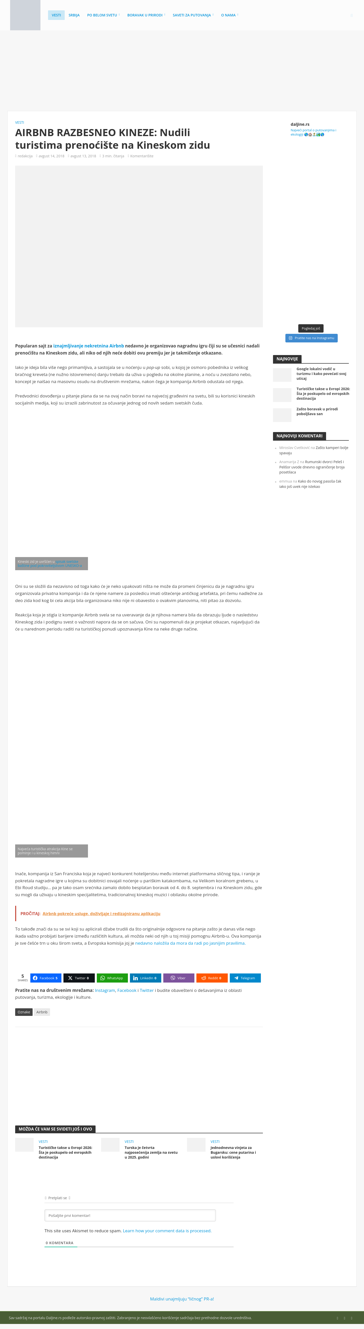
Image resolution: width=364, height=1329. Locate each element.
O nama (228, 15)
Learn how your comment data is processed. (167, 1231)
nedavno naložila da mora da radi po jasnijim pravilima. (190, 943)
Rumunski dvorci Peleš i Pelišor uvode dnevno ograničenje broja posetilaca (312, 466)
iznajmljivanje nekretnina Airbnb (88, 346)
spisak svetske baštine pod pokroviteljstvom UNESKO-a (50, 563)
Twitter (147, 990)
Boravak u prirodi (145, 15)
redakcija (25, 156)
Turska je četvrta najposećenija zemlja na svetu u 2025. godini (151, 1152)
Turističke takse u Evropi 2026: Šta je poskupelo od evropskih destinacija (65, 1152)
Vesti (56, 15)
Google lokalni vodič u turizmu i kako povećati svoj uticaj (321, 373)
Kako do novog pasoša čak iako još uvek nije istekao (310, 484)
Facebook (126, 990)
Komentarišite (142, 156)
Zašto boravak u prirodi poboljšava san (317, 411)
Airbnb (42, 1012)
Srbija (74, 15)
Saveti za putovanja (192, 15)
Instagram (105, 990)
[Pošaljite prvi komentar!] (130, 1215)
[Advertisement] (182, 70)
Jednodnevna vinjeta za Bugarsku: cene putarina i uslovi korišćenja (233, 1152)
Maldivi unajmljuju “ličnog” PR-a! (182, 1299)
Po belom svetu (102, 15)
